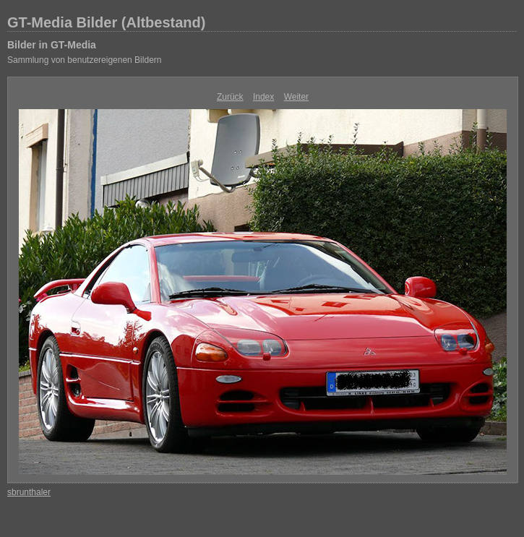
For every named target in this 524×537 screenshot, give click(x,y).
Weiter (296, 97)
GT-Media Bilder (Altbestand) (106, 22)
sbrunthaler (29, 492)
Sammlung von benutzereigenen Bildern (84, 60)
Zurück (230, 97)
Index (263, 97)
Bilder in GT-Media (51, 45)
